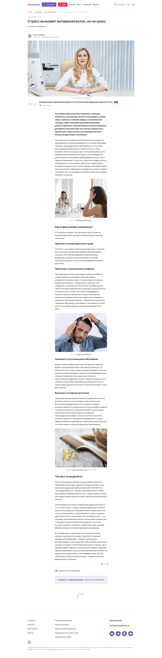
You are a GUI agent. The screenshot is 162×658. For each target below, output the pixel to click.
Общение (96, 5)
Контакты (31, 624)
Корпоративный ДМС (63, 637)
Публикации (87, 4)
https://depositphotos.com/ (84, 220)
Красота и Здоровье (36, 26)
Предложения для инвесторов (66, 633)
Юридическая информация (65, 629)
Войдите (63, 580)
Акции (79, 4)
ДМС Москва (33, 629)
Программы (49, 5)
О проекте (32, 620)
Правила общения (62, 624)
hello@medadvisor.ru (120, 625)
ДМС (63, 5)
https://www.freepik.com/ (84, 354)
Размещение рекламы (63, 620)
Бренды (31, 633)
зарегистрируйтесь (76, 580)
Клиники (72, 4)
